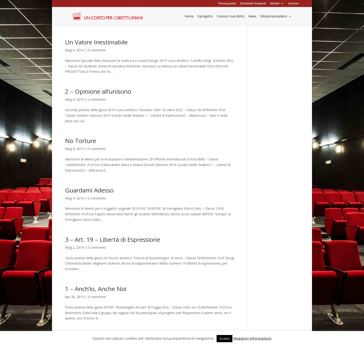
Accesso (293, 3)
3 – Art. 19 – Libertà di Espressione (112, 239)
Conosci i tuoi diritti (230, 16)
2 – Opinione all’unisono (98, 91)
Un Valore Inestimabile (96, 42)
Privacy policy (227, 3)
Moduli (274, 3)
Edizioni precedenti (273, 16)
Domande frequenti (253, 3)
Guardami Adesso (89, 190)
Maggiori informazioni (252, 338)
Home (189, 16)
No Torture (80, 140)
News (252, 16)
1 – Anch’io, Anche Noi (95, 289)
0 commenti (97, 50)
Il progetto (205, 16)
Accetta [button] (224, 338)
